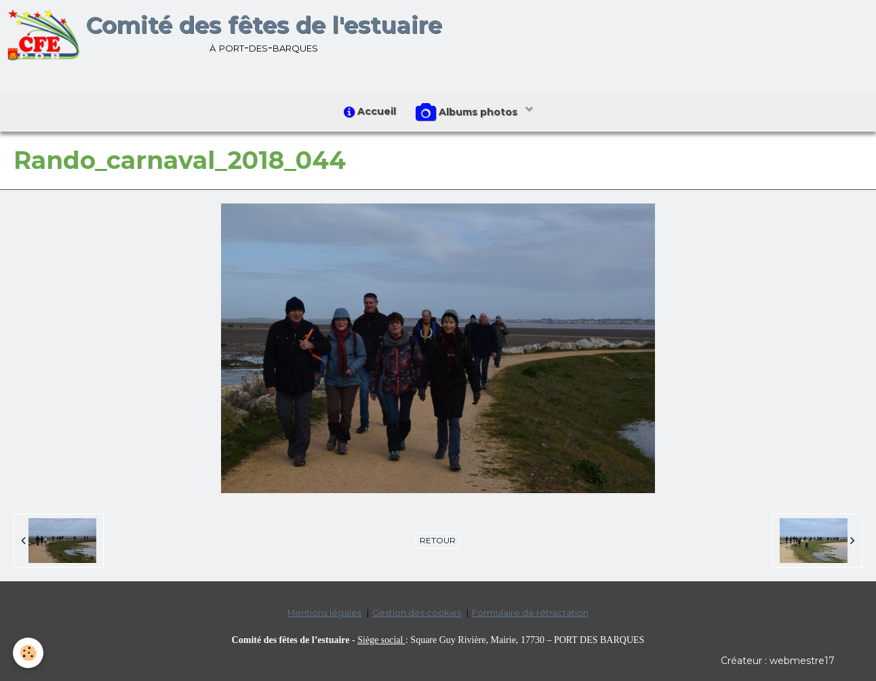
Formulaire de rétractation (530, 613)
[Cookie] (29, 653)
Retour (438, 541)
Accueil (370, 112)
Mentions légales (324, 613)
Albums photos (468, 112)
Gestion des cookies (416, 613)
